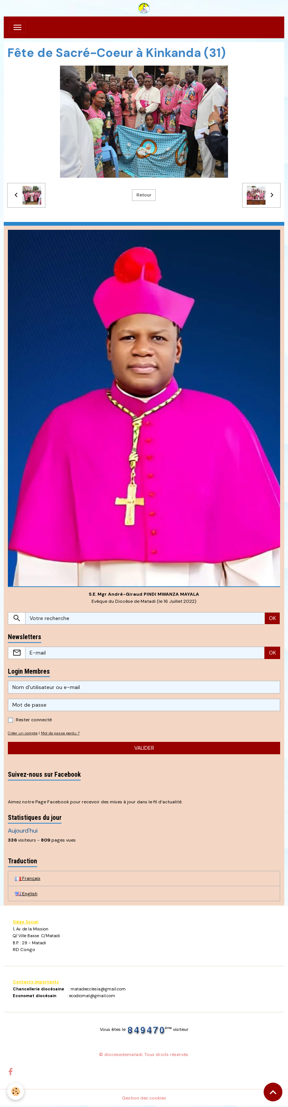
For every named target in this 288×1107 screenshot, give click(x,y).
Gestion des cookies (144, 1098)
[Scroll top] (273, 1092)
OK (272, 618)
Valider (144, 747)
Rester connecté (34, 720)
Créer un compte (23, 733)
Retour (144, 195)
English (26, 894)
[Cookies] (16, 1091)
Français (27, 878)
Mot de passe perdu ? (60, 733)
